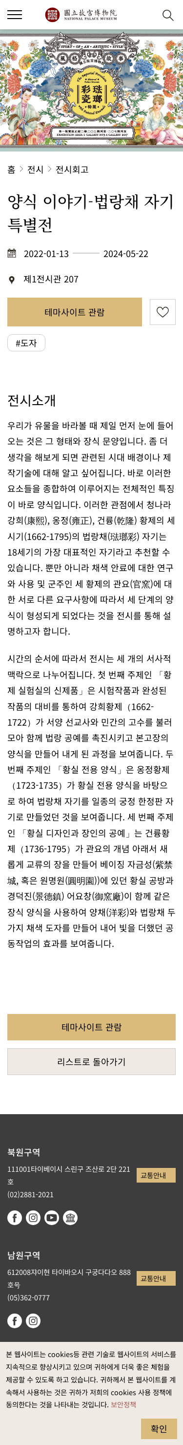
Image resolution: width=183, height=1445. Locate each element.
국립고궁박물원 (80, 14)
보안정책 (123, 1404)
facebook (14, 1217)
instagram (33, 1217)
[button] (144, 14)
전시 (35, 169)
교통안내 (153, 1175)
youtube (51, 1217)
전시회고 (72, 169)
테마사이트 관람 (74, 311)
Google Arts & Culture (70, 1217)
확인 (159, 1428)
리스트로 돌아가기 (91, 1061)
